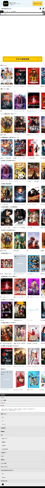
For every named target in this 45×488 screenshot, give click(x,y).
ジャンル (22, 397)
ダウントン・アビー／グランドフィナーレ (22, 366)
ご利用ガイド (3, 452)
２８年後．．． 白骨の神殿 (33, 181)
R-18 (22, 405)
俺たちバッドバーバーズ (18, 273)
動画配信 (2, 431)
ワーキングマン (17, 134)
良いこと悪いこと (30, 273)
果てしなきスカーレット (5, 297)
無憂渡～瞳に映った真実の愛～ (20, 343)
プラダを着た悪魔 (30, 158)
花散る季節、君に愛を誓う (32, 343)
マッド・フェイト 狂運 (5, 227)
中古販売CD (14, 11)
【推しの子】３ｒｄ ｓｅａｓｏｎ (34, 297)
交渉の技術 (43, 320)
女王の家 (2, 320)
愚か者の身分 (16, 250)
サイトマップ (19, 410)
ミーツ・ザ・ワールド (4, 389)
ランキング (22, 403)
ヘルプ (2, 456)
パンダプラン (16, 181)
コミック (9, 11)
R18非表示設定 (5, 449)
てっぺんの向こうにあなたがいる (6, 86)
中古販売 (3, 445)
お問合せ (2, 459)
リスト (40, 9)
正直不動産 (43, 158)
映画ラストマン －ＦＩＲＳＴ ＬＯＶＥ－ (36, 134)
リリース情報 (22, 400)
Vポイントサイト (4, 466)
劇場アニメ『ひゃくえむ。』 (19, 297)
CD (5, 11)
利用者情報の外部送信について (13, 410)
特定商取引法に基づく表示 (4, 410)
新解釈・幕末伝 (3, 134)
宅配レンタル (4, 438)
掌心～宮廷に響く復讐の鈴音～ (6, 343)
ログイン (43, 9)
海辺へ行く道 (29, 389)
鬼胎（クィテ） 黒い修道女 (19, 227)
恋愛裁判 (42, 250)
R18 (43, 11)
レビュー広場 (3, 463)
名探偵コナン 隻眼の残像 (5, 158)
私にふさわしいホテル (18, 389)
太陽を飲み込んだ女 (18, 320)
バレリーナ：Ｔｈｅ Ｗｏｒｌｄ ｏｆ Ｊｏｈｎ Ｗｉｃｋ (12, 181)
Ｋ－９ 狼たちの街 (4, 204)
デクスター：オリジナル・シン (33, 366)
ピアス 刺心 (29, 227)
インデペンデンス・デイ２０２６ (20, 204)
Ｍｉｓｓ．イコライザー (32, 204)
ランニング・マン (30, 86)
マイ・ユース (29, 320)
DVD (2, 11)
